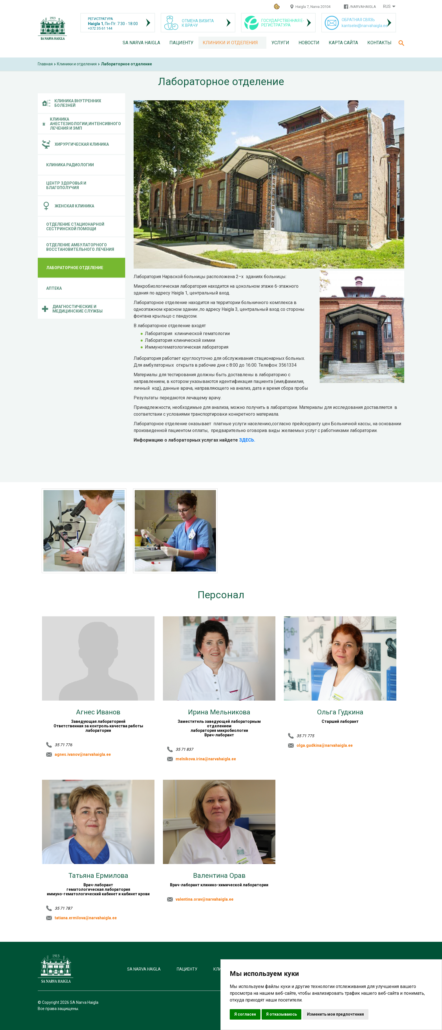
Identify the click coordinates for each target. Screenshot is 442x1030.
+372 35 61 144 (100, 28)
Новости (309, 42)
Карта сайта (343, 42)
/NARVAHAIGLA (363, 7)
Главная (45, 64)
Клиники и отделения (230, 42)
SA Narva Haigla (141, 42)
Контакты (379, 42)
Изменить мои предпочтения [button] (335, 1014)
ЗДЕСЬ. (246, 440)
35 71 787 (63, 908)
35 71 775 (305, 736)
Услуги (280, 42)
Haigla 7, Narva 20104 (312, 7)
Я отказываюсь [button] (281, 1014)
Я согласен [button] (245, 1014)
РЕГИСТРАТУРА (100, 19)
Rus (387, 6)
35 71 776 (63, 745)
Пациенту (181, 42)
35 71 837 (184, 749)
